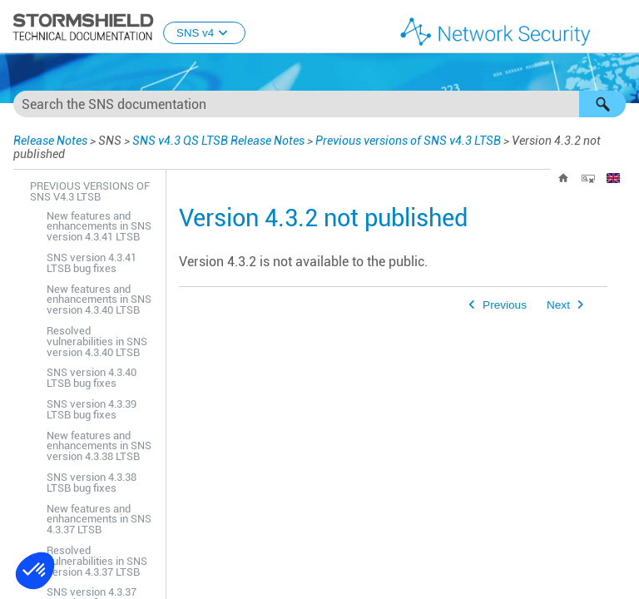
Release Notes (50, 140)
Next (558, 305)
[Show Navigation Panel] (619, 27)
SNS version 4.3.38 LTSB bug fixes (91, 482)
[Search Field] (319, 104)
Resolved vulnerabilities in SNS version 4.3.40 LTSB (97, 341)
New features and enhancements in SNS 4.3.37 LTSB (99, 519)
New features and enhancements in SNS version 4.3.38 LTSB (99, 446)
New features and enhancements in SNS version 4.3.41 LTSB (99, 227)
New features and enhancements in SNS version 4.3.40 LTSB (99, 300)
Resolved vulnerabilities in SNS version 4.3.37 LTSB (97, 561)
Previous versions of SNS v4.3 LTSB (408, 140)
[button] (602, 104)
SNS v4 (204, 33)
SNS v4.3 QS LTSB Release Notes (218, 140)
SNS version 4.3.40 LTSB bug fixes (91, 377)
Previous (505, 305)
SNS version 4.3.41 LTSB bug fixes (91, 263)
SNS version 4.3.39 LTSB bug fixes (91, 409)
